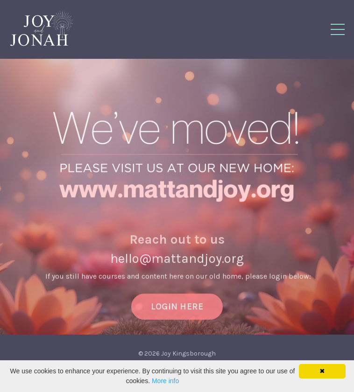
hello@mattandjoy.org (177, 264)
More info (165, 381)
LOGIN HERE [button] (177, 311)
